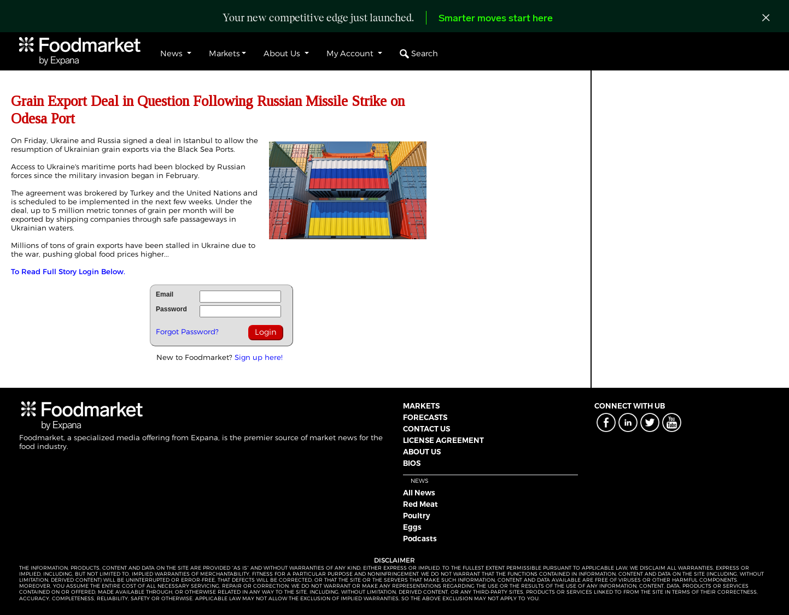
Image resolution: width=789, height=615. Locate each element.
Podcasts (420, 538)
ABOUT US (422, 451)
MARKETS (421, 405)
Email (164, 294)
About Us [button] (283, 53)
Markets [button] (224, 53)
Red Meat (420, 504)
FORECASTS (425, 417)
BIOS (411, 463)
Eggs (412, 527)
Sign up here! (259, 357)
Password (171, 309)
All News (419, 492)
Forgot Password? (187, 331)
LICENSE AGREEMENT (443, 440)
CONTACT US (426, 428)
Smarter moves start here (496, 19)
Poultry (416, 515)
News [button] (172, 53)
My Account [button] (351, 53)
